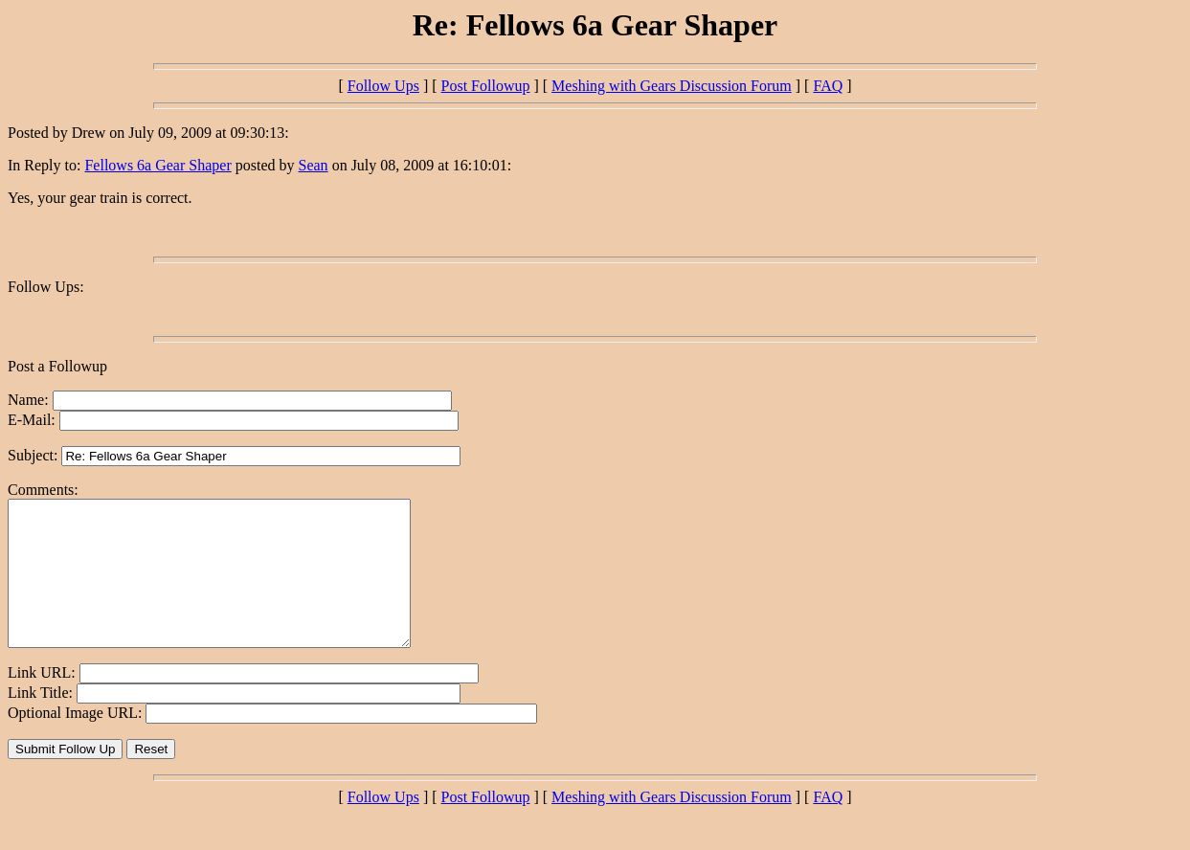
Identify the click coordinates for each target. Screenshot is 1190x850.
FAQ (827, 86)
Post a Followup (57, 366)
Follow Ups (383, 86)
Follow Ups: (46, 287)
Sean (313, 165)
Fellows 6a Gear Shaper (157, 165)
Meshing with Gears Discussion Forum (671, 86)
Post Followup (485, 86)
